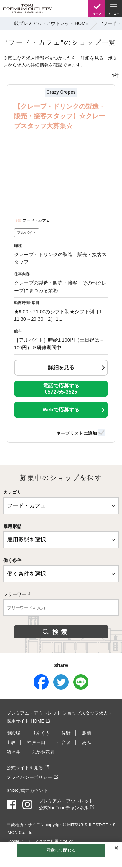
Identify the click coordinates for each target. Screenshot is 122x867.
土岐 (11, 742)
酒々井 (13, 751)
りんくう (41, 733)
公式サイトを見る (25, 767)
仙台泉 (64, 742)
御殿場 (13, 733)
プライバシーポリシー (29, 777)
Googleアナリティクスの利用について (40, 841)
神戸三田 (36, 742)
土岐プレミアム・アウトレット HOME (49, 23)
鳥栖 (86, 733)
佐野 (66, 733)
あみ (86, 742)
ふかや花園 (43, 751)
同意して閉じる (61, 850)
